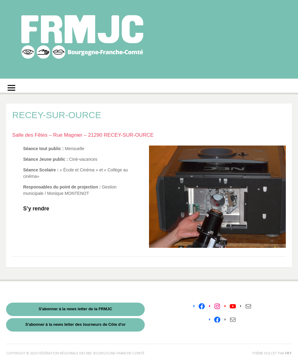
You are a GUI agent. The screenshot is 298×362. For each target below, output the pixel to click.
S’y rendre (36, 209)
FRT (288, 353)
